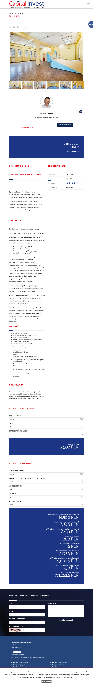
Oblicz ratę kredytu (73, 151)
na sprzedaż (59, 663)
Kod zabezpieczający (17, 627)
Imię (10, 604)
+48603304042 (27, 128)
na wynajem (20, 663)
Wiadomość (52, 604)
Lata (11, 424)
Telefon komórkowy (17, 619)
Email (11, 611)
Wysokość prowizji (16, 501)
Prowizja (12, 494)
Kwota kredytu (15, 416)
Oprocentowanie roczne (18, 431)
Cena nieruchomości (16, 471)
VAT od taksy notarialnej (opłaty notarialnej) (27, 479)
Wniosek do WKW (15, 486)
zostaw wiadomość (65, 125)
